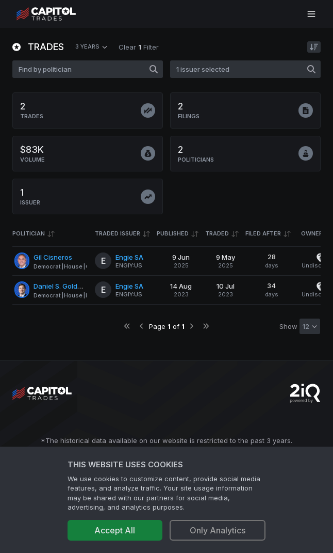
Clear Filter (139, 47)
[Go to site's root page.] (57, 14)
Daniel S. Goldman (62, 286)
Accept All (114, 530)
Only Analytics (217, 530)
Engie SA (129, 257)
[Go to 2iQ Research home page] (305, 393)
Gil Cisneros (53, 257)
